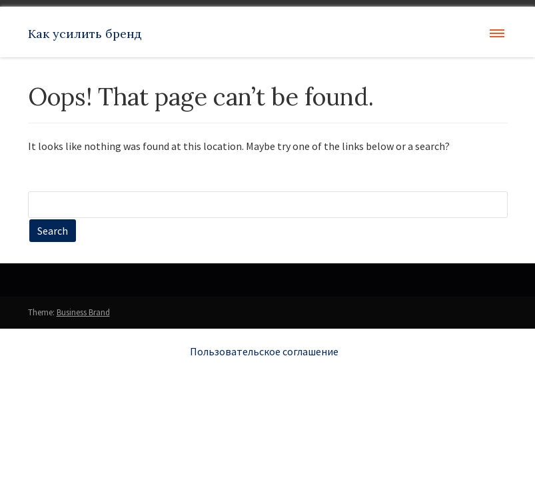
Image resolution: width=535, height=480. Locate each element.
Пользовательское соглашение (264, 351)
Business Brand (83, 312)
